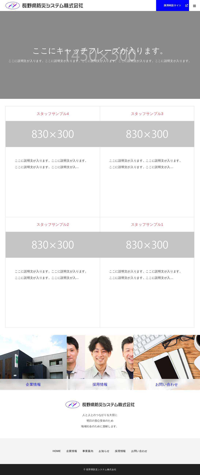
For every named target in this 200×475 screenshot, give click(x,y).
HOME (57, 451)
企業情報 (71, 451)
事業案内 (87, 451)
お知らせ (104, 451)
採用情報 (120, 451)
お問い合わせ (139, 451)
